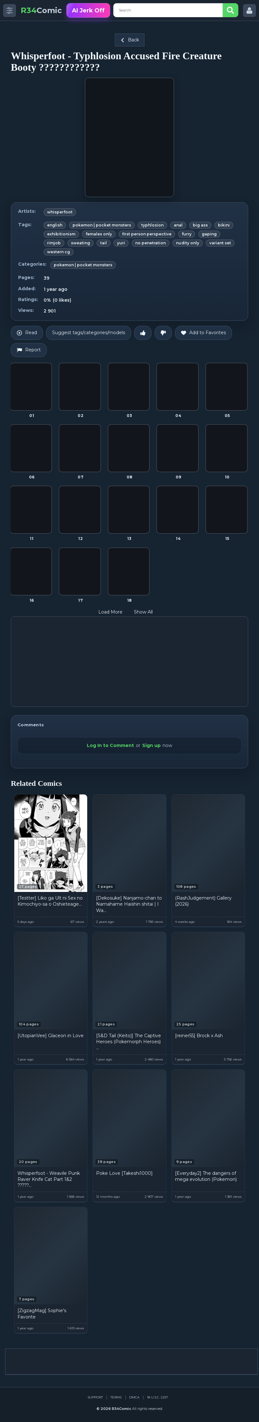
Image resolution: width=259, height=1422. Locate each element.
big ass (200, 225)
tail (103, 243)
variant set (220, 243)
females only (99, 234)
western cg (58, 251)
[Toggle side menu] (9, 10)
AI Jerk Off (88, 10)
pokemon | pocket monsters (102, 225)
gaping (209, 234)
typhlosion (152, 225)
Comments (31, 724)
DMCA (134, 1397)
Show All (147, 612)
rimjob (54, 243)
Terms (116, 1397)
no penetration (150, 243)
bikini (224, 225)
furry (187, 234)
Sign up (151, 745)
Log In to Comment (110, 745)
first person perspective (147, 234)
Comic (41, 10)
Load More (114, 612)
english (54, 225)
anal (178, 225)
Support (95, 1397)
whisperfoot (60, 212)
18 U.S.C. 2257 (157, 1397)
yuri (121, 243)
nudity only (187, 243)
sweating (80, 243)
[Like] (142, 333)
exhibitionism (61, 234)
